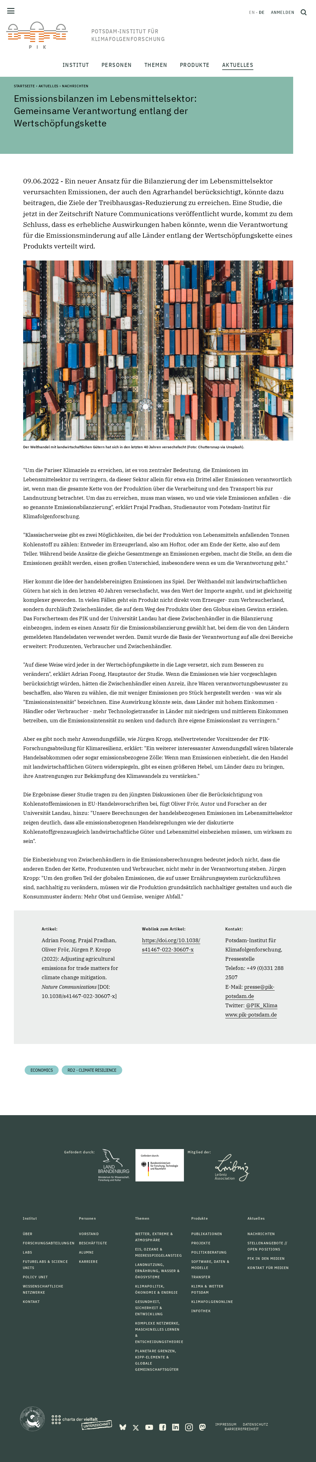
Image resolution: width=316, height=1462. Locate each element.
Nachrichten (75, 86)
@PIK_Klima (261, 1005)
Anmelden (282, 12)
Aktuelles (49, 86)
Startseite (24, 86)
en (252, 12)
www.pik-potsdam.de (251, 1014)
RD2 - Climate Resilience (92, 1070)
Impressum (226, 1424)
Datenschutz (255, 1424)
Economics (42, 1070)
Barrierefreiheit (242, 1429)
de (262, 12)
